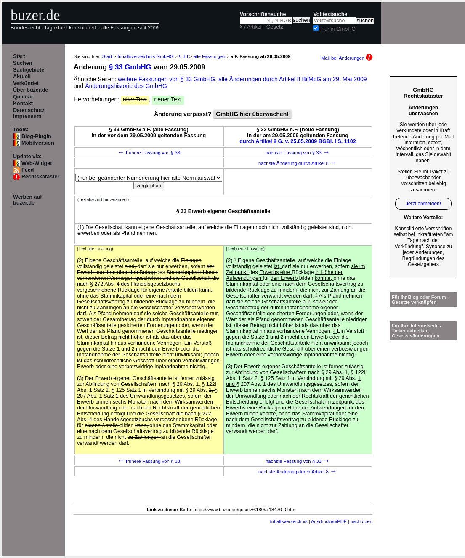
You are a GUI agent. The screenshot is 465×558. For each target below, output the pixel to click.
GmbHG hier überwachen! (252, 114)
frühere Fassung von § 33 (148, 152)
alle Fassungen (210, 56)
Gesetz (274, 27)
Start (19, 56)
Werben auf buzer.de (27, 200)
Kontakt (23, 103)
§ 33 (183, 56)
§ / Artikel (251, 27)
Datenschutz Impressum (29, 113)
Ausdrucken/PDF (329, 521)
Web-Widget (36, 163)
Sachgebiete (28, 70)
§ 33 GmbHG (130, 67)
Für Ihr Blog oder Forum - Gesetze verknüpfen (420, 300)
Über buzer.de (30, 90)
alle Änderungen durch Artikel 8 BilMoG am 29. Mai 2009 (292, 79)
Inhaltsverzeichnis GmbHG (145, 56)
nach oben (361, 521)
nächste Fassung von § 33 (298, 152)
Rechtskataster (40, 177)
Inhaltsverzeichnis (289, 521)
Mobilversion (37, 143)
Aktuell (22, 77)
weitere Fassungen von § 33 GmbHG (166, 79)
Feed (27, 170)
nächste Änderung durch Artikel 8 (297, 163)
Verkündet (26, 83)
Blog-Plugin (36, 136)
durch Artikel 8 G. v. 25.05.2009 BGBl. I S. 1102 (297, 141)
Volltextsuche (330, 14)
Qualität (23, 97)
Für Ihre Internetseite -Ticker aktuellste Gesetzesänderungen (416, 330)
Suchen (22, 63)
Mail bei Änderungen (346, 58)
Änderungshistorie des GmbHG (126, 85)
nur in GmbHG (339, 29)
